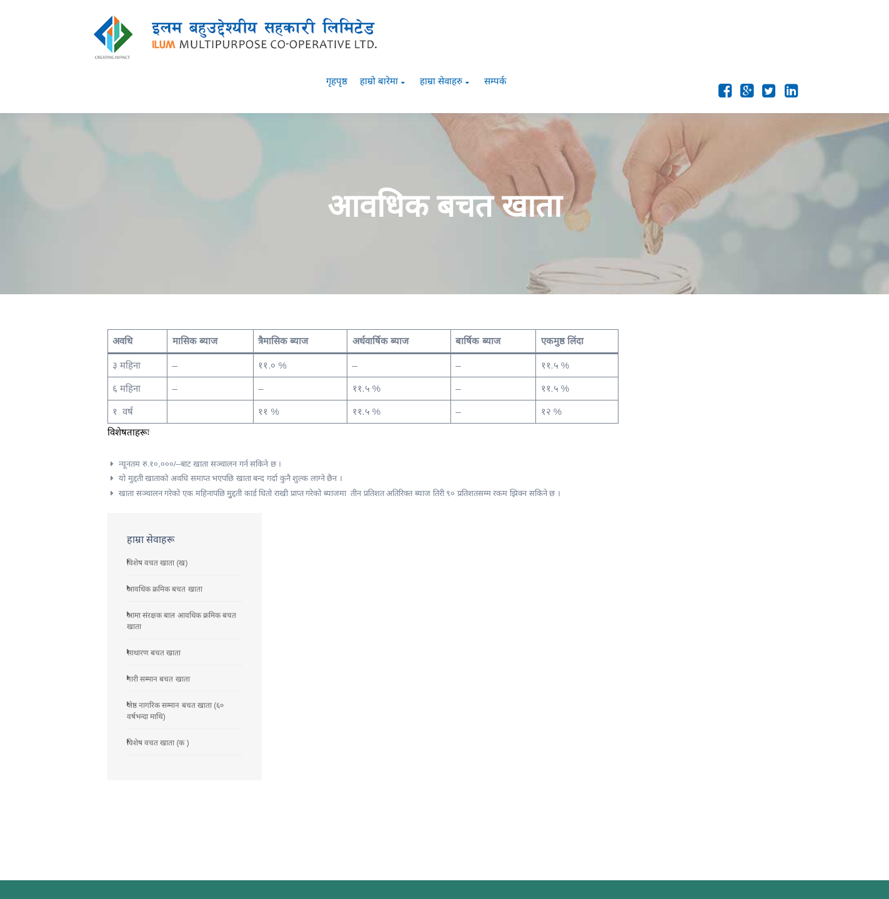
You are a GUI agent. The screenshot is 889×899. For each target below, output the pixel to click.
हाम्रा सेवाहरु (728, 32)
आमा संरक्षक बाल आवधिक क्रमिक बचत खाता (708, 786)
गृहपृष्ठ (624, 32)
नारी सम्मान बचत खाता (678, 446)
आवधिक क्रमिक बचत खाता (684, 356)
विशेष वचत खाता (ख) (677, 329)
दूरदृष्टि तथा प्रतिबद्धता (560, 696)
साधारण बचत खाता (674, 419)
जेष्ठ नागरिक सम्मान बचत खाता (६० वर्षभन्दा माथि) (714, 707)
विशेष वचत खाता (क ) (678, 509)
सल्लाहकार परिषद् (556, 714)
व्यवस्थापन (544, 750)
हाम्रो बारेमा (666, 32)
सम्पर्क (783, 32)
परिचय (539, 678)
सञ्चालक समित (553, 732)
